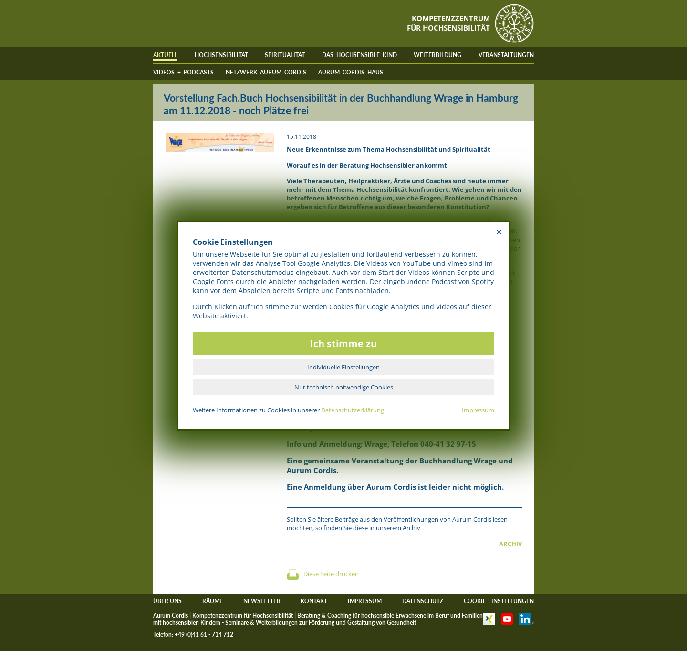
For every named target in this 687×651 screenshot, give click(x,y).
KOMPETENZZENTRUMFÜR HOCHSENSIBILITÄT (448, 22)
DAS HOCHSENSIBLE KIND (359, 55)
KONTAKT (314, 601)
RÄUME (212, 601)
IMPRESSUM (365, 601)
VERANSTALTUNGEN (506, 55)
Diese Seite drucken (331, 573)
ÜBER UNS (167, 601)
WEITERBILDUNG (437, 55)
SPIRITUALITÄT (285, 55)
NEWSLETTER (262, 601)
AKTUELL (165, 55)
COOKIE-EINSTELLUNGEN (499, 601)
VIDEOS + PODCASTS (183, 72)
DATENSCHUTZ (422, 601)
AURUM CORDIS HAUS (350, 72)
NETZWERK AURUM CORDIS (266, 72)
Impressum (478, 410)
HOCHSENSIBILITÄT (221, 55)
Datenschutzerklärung (352, 410)
